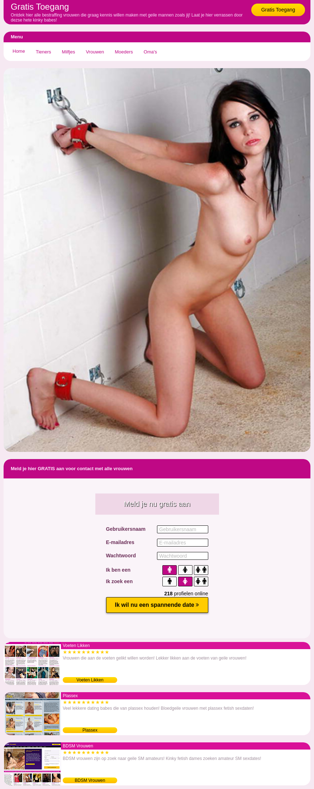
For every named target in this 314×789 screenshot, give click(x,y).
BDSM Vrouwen (90, 780)
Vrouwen (95, 52)
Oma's (150, 52)
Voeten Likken (89, 679)
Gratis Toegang (278, 10)
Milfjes (68, 52)
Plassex (89, 730)
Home (19, 51)
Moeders (124, 52)
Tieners (43, 52)
